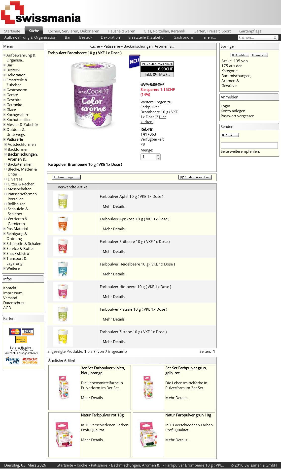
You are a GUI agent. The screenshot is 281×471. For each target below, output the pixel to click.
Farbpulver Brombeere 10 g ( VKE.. (194, 465)
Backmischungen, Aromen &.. (23, 157)
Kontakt (9, 287)
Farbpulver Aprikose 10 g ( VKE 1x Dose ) (134, 218)
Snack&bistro (17, 253)
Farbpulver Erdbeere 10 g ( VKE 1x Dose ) (135, 241)
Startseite (12, 31)
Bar (68, 37)
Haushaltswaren (121, 31)
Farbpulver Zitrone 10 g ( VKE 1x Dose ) (133, 331)
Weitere (13, 268)
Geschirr (13, 99)
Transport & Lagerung (16, 261)
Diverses (15, 179)
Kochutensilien (19, 119)
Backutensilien (20, 164)
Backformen (18, 149)
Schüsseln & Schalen (23, 243)
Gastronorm (184, 37)
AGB (7, 307)
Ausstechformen (22, 144)
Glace (11, 109)
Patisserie (14, 139)
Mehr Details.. (115, 206)
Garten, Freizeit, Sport (212, 31)
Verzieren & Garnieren (18, 221)
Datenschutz (13, 302)
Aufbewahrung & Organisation (30, 37)
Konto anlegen (233, 110)
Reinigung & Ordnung (16, 236)
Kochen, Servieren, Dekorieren (73, 31)
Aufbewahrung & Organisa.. (20, 57)
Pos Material (17, 228)
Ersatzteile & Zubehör (146, 37)
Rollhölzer (16, 203)
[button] (158, 155)
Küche (34, 30)
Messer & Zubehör (22, 124)
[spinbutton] (148, 156)
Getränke (14, 104)
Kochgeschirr (17, 114)
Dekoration (110, 37)
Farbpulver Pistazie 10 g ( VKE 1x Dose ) (133, 309)
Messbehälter (19, 188)
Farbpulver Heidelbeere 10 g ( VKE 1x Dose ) (137, 264)
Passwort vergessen (237, 115)
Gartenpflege (250, 31)
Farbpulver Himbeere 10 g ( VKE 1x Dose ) (135, 286)
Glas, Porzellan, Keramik (164, 31)
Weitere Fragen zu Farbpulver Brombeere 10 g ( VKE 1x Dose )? (159, 111)
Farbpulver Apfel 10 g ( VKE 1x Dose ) (131, 196)
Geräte (12, 94)
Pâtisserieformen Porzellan (22, 196)
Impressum (13, 292)
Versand (10, 297)
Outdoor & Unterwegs (15, 132)
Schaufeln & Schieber (18, 211)
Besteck (85, 37)
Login (225, 105)
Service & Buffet (20, 248)
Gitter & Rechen (21, 183)
